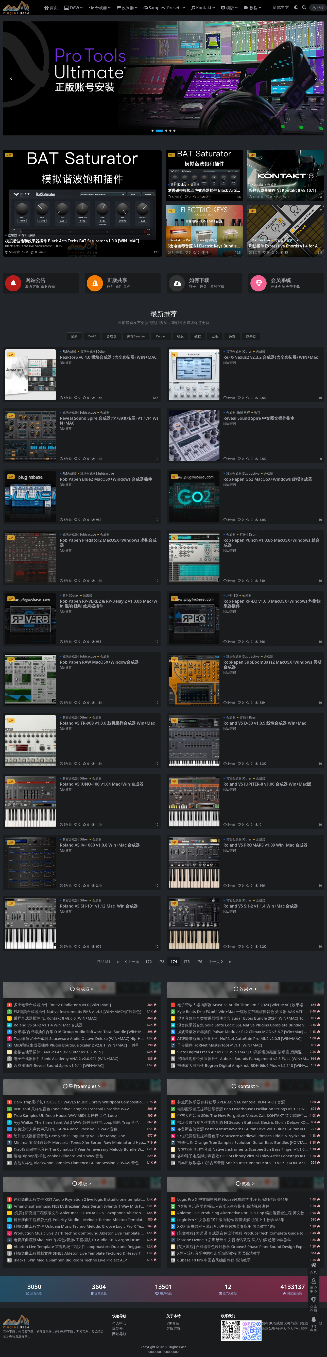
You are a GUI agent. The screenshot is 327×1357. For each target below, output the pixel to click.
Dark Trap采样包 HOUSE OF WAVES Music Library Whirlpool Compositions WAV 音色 (89, 1101)
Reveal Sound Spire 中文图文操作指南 (259, 418)
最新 (74, 336)
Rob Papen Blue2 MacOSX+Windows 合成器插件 (106, 479)
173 (161, 961)
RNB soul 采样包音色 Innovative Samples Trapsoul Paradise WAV (71, 1108)
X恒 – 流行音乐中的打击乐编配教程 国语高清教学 (219, 1253)
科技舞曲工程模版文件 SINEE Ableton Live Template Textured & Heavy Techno (83, 1253)
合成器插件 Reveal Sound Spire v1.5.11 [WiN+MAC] (59, 1065)
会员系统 (281, 280)
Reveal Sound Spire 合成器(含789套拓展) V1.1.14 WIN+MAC (109, 420)
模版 (180, 336)
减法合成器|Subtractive (79, 412)
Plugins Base (176, 1347)
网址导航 (119, 1333)
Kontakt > (248, 1086)
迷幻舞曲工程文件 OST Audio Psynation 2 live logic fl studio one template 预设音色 (87, 1199)
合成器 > (84, 989)
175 (186, 961)
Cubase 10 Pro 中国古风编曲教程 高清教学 (214, 1259)
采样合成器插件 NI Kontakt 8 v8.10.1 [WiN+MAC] (285, 192)
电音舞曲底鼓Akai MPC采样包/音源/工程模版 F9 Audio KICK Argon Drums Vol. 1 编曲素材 (91, 1239)
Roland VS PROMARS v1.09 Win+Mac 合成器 (265, 845)
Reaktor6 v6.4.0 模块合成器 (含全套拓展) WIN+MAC (108, 357)
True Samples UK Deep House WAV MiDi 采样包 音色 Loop (65, 1115)
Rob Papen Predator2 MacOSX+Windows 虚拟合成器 (108, 542)
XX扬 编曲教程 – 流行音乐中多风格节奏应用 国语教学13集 (226, 1226)
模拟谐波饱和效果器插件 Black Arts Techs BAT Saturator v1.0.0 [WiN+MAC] (72, 240)
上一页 (132, 961)
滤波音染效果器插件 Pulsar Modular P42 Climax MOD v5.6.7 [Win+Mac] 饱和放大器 (250, 1031)
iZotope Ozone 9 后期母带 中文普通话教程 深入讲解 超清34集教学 (234, 1239)
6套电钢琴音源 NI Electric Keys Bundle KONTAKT (204, 248)
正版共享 (117, 280)
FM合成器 (69, 351)
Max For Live (261, 240)
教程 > (248, 1183)
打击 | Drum (248, 534)
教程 (197, 336)
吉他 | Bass (248, 717)
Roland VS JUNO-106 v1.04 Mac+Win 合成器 (101, 784)
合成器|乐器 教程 (238, 412)
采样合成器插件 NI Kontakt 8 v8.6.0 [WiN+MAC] (55, 1018)
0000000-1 (156, 1352)
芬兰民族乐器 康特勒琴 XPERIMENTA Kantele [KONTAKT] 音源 (231, 1101)
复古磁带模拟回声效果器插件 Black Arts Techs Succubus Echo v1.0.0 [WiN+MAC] (204, 192)
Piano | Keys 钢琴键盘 (201, 240)
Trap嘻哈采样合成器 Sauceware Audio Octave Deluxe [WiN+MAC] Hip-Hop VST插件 (87, 1038)
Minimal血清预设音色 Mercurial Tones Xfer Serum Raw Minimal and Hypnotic (83, 1142)
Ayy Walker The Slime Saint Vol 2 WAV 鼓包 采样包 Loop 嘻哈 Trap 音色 (76, 1122)
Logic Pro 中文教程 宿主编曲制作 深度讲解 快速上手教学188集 (231, 1219)
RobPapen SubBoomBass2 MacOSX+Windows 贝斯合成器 (272, 664)
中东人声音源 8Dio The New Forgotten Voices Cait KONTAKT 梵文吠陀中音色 (244, 1115)
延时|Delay (178, 184)
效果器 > (248, 989)
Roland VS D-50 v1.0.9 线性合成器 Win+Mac (264, 723)
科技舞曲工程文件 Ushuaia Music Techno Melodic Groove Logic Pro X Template (84, 1226)
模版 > (84, 1183)
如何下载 (199, 280)
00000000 (171, 1352)
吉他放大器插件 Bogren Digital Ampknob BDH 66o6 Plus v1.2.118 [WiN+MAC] (246, 1065)
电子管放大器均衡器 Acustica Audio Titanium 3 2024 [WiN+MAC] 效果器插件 (244, 1004)
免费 (232, 336)
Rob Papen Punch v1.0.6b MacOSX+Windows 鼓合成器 (271, 542)
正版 (215, 336)
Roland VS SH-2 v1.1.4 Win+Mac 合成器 (260, 906)
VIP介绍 (172, 1323)
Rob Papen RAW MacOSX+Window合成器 (99, 662)
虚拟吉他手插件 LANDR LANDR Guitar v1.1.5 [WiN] (58, 1051)
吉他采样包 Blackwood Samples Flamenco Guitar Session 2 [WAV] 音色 (76, 1162)
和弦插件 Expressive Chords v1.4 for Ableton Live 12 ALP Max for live (285, 248)
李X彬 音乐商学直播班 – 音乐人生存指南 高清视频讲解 (223, 1206)
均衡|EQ (232, 595)
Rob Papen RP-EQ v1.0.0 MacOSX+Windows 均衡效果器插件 (272, 603)
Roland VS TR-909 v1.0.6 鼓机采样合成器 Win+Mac (107, 723)
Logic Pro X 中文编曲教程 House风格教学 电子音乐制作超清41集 (233, 1199)
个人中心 (119, 1323)
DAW (92, 336)
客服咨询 (173, 1328)
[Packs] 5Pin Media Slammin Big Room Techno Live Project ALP (70, 1259)
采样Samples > (84, 1086)
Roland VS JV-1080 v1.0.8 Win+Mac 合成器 (100, 845)
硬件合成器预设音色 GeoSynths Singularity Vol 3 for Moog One (69, 1135)
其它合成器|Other (287, 240)
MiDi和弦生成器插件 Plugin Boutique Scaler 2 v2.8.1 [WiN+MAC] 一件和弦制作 (82, 1045)
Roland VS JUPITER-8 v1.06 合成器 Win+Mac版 (267, 784)
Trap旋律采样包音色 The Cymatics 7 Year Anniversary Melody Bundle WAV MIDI (85, 1149)
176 (199, 961)
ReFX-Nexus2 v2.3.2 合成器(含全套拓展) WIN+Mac (270, 357)
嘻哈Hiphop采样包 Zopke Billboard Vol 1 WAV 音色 (58, 1155)
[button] (155, 131)
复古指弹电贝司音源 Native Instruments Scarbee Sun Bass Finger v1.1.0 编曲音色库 (251, 1149)
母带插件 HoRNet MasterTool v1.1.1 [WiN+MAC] (219, 1045)
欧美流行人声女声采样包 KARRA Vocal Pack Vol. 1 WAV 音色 (65, 1128)
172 (148, 961)
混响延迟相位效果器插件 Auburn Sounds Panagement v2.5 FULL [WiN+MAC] (244, 1058)
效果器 (12, 235)
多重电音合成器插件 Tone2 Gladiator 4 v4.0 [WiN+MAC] (62, 1004)
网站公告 (35, 280)
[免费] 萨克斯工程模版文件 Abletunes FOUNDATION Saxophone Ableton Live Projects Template (98, 1212)
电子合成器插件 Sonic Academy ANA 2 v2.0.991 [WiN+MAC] (66, 1058)
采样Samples (136, 336)
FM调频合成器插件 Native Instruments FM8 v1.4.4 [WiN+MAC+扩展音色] (77, 1011)
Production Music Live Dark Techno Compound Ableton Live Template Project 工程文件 (92, 1233)
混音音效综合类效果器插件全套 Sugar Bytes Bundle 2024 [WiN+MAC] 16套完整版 (248, 1018)
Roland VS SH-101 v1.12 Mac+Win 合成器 (99, 906)
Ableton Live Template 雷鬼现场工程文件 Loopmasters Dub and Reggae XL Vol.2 (85, 1246)
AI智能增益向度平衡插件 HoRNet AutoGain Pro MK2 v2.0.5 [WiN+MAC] (239, 1038)
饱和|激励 (28, 235)
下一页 (216, 961)
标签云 (117, 1328)
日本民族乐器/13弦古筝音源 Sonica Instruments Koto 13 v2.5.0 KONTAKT (241, 1162)
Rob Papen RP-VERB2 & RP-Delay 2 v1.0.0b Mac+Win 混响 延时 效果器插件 (108, 603)
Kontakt (257, 184)
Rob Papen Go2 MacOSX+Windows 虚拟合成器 (267, 479)
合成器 (272, 184)
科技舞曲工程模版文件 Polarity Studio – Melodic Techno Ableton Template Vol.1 (84, 1219)
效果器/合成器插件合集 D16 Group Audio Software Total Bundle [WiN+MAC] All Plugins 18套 (95, 1031)
